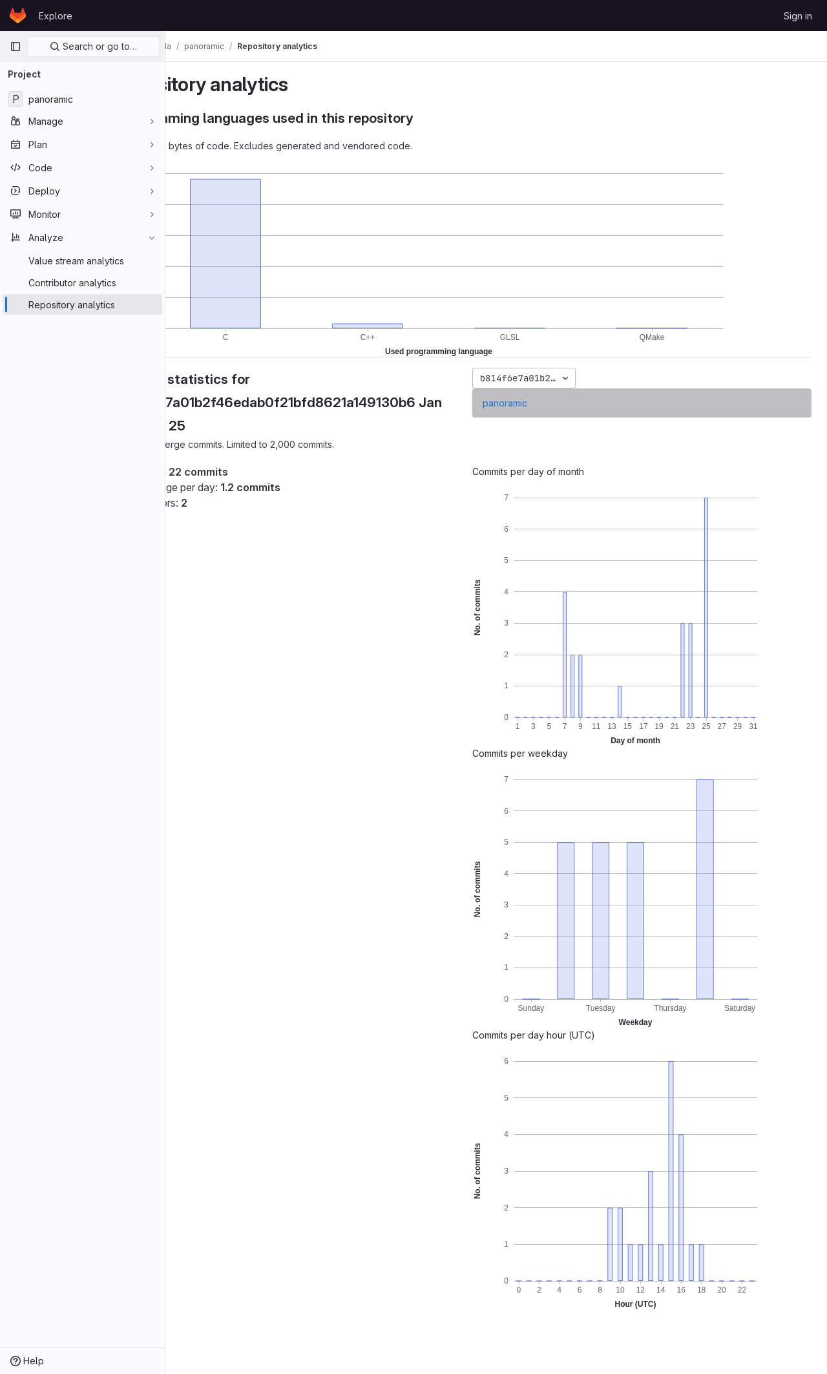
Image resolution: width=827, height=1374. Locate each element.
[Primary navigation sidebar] (15, 46)
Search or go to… (93, 46)
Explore (55, 15)
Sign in (798, 15)
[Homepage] (17, 15)
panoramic (538, 402)
